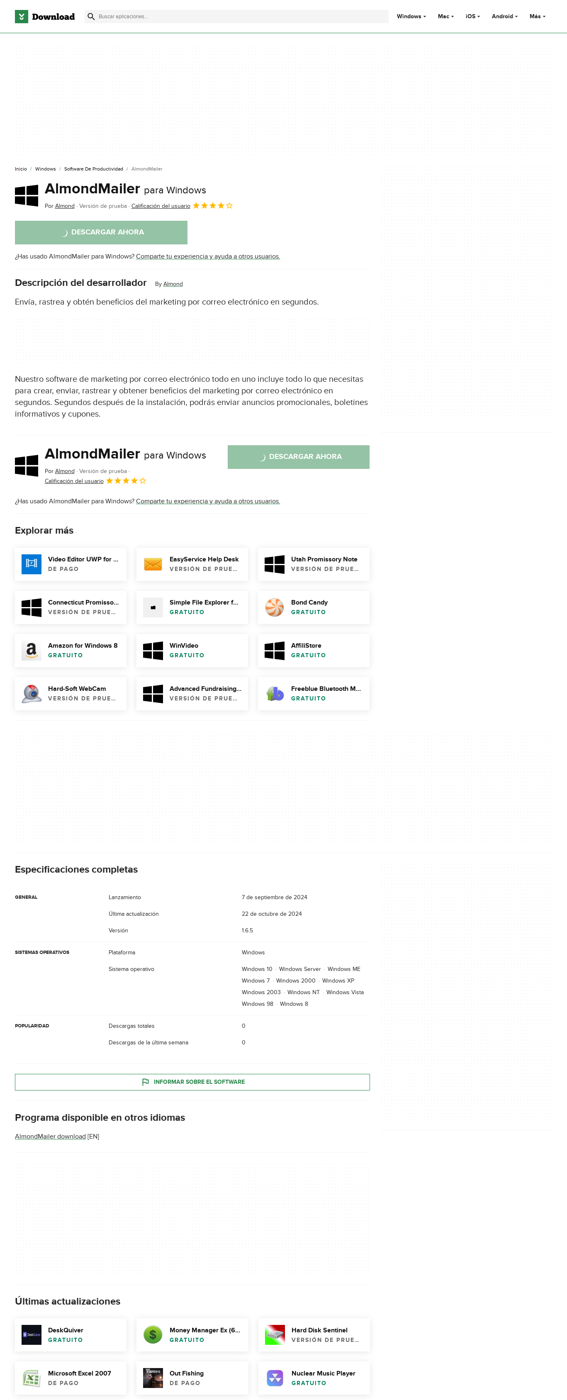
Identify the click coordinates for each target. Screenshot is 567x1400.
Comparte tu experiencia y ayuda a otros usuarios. (208, 256)
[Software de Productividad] (93, 169)
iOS (470, 17)
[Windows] (45, 169)
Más (539, 16)
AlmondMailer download (50, 1136)
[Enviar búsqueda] (91, 16)
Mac (443, 17)
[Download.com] (45, 16)
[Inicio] (21, 169)
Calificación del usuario (182, 205)
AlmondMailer (125, 189)
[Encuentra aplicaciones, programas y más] (237, 16)
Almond (173, 284)
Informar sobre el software (192, 1082)
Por (60, 206)
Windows (409, 17)
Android (502, 17)
